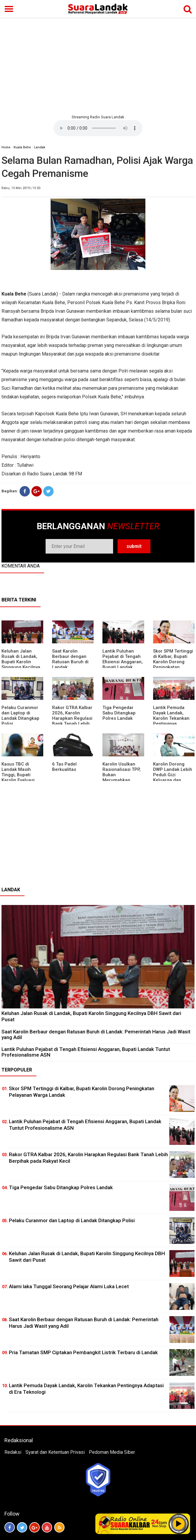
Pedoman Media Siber (112, 1452)
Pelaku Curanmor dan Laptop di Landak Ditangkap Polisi (20, 715)
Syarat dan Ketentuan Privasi (55, 1452)
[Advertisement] (98, 65)
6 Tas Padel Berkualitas (64, 766)
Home (5, 147)
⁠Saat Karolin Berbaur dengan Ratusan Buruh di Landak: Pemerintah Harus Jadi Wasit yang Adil (95, 1034)
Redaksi (12, 1452)
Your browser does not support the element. (98, 128)
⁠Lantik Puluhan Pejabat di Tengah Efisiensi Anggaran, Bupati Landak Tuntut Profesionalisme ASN (122, 667)
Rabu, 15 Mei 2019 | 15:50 (20, 188)
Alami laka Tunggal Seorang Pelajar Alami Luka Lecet (69, 1286)
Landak (39, 147)
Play (179, 1524)
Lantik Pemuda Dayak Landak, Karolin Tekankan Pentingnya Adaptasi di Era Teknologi (171, 721)
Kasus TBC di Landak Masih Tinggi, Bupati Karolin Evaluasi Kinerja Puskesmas (21, 774)
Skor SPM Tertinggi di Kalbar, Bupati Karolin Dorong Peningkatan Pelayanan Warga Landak (173, 664)
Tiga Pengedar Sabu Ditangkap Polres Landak (119, 713)
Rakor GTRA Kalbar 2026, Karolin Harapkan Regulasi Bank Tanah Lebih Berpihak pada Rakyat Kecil (72, 721)
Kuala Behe (22, 147)
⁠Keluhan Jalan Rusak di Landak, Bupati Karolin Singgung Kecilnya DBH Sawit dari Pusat (20, 664)
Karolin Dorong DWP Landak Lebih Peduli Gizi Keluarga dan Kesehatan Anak (172, 774)
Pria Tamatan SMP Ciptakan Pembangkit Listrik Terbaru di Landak (83, 1352)
